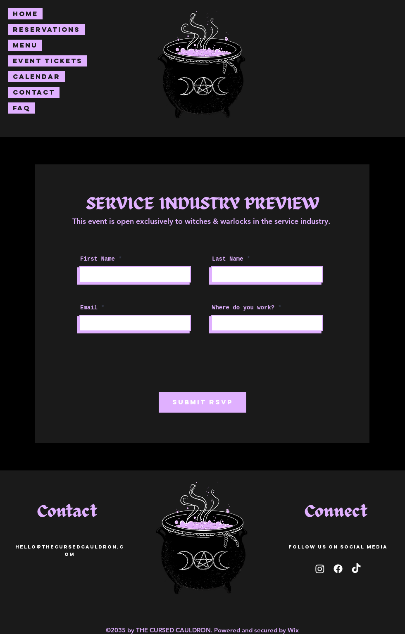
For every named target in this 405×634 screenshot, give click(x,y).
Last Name (227, 259)
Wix (293, 630)
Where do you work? (243, 308)
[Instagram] (320, 569)
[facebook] (338, 569)
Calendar (36, 76)
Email (89, 308)
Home (25, 13)
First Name (97, 259)
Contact (34, 92)
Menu (25, 45)
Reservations (46, 29)
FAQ (21, 108)
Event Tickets (48, 61)
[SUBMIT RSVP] (202, 402)
